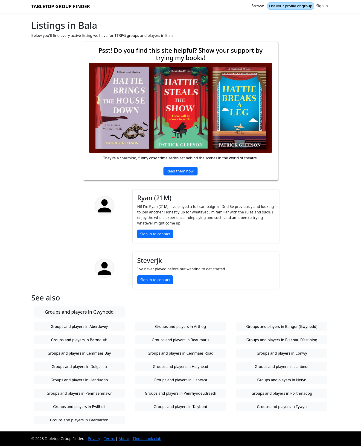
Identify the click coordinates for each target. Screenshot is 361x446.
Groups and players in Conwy (281, 353)
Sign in (322, 5)
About (124, 438)
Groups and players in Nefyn (281, 379)
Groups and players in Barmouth (79, 339)
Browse (257, 5)
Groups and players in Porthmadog (281, 393)
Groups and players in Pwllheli (79, 406)
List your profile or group (290, 6)
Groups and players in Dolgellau (79, 366)
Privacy (94, 438)
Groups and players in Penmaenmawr (79, 393)
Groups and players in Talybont (180, 406)
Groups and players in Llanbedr (282, 366)
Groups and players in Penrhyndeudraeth (180, 393)
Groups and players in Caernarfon (79, 420)
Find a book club (147, 438)
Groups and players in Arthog (180, 326)
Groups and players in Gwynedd (79, 312)
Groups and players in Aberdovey (79, 326)
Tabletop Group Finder (60, 6)
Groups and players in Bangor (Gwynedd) (281, 326)
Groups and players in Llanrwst (180, 379)
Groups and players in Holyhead (180, 366)
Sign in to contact (155, 233)
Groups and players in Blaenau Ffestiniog (281, 339)
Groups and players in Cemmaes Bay (79, 353)
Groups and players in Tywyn (282, 406)
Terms (109, 438)
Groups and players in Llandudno (79, 379)
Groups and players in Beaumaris (180, 339)
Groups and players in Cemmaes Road (180, 353)
